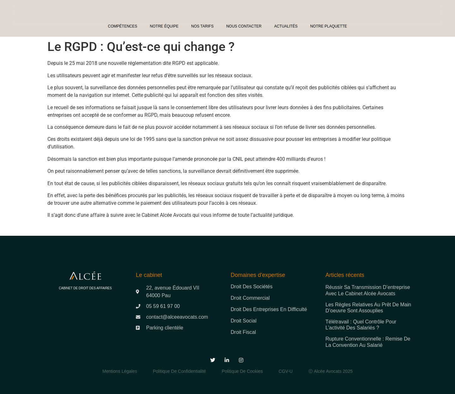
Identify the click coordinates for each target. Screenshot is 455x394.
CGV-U (286, 371)
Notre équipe (164, 26)
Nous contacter (244, 26)
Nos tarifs (202, 26)
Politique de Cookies (242, 371)
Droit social (244, 320)
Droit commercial (250, 298)
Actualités (286, 26)
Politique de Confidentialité (179, 371)
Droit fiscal (243, 332)
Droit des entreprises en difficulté (269, 309)
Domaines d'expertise (258, 275)
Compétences (122, 26)
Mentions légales (119, 371)
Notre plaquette (328, 26)
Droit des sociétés (252, 286)
